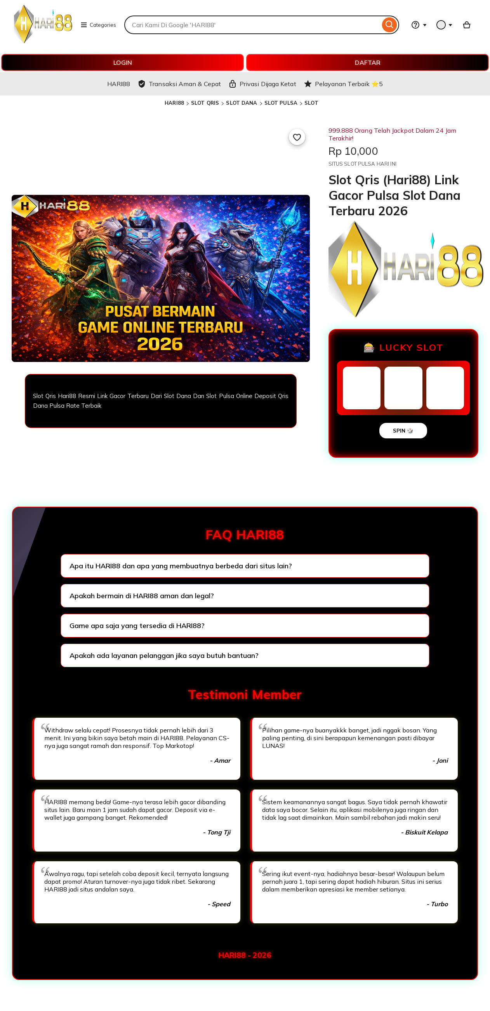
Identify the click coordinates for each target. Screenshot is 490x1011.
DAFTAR (368, 62)
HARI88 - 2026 (245, 955)
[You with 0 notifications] (444, 25)
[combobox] (252, 25)
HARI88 (174, 103)
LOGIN (122, 62)
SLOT (311, 103)
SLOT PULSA (280, 103)
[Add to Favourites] (297, 137)
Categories (98, 24)
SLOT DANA (241, 103)
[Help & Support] (419, 25)
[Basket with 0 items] (466, 25)
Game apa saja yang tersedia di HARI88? (137, 625)
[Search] (389, 25)
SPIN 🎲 (403, 431)
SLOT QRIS (205, 103)
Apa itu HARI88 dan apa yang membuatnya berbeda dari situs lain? (181, 565)
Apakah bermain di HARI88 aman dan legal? (142, 595)
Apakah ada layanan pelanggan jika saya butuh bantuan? (164, 655)
